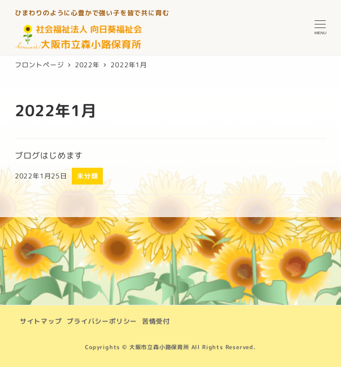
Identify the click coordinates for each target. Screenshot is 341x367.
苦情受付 (156, 321)
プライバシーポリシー (102, 321)
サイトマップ (41, 321)
